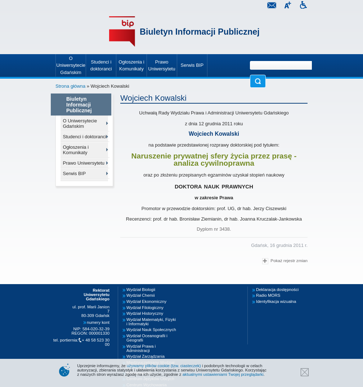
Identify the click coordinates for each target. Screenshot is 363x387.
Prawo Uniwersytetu (84, 163)
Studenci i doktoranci (85, 136)
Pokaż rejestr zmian (285, 261)
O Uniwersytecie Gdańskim (80, 123)
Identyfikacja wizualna (276, 301)
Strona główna (70, 86)
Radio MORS (268, 295)
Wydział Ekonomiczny (146, 301)
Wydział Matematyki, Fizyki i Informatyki (151, 321)
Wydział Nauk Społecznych (151, 329)
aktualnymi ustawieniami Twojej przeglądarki (223, 374)
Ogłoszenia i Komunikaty (76, 149)
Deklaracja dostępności (277, 289)
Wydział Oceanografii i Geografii (146, 338)
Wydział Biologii (140, 289)
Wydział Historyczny (144, 313)
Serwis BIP (74, 173)
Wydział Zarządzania (145, 356)
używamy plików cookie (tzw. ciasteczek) (164, 366)
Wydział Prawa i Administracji (141, 348)
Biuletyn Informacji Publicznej (200, 31)
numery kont (98, 322)
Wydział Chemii (140, 295)
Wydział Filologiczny (144, 307)
